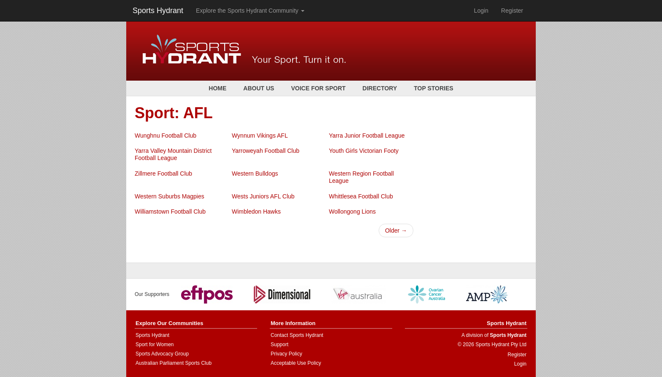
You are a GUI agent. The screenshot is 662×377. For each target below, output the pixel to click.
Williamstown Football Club (170, 211)
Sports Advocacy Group (162, 354)
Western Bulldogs (255, 173)
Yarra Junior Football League (367, 135)
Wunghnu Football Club (165, 135)
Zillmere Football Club (163, 173)
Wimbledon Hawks (256, 211)
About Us (258, 88)
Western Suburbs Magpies (169, 196)
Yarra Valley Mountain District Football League (173, 154)
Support (279, 344)
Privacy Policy (286, 354)
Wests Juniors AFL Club (263, 196)
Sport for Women (155, 344)
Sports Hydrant (158, 10)
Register (512, 10)
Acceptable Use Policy (296, 363)
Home (217, 88)
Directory (380, 88)
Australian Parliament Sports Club (174, 363)
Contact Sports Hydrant (297, 335)
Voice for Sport (318, 88)
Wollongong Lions (352, 211)
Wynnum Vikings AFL (260, 135)
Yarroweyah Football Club (265, 150)
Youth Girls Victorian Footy (364, 150)
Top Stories (433, 88)
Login (481, 10)
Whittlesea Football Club (361, 196)
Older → (396, 230)
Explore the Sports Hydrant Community (250, 10)
